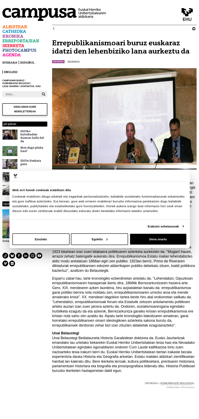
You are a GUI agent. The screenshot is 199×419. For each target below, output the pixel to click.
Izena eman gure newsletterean (25, 109)
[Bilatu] (21, 94)
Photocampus (19, 50)
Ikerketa (13, 45)
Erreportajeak (20, 40)
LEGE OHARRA (10, 86)
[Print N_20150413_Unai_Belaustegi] (194, 28)
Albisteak (14, 26)
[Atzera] (53, 28)
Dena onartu (158, 239)
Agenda (11, 54)
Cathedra (14, 31)
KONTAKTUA (27, 86)
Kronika (12, 36)
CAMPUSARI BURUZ (13, 80)
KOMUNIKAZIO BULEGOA (16, 83)
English (10, 72)
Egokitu (100, 239)
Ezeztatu (41, 239)
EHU (38, 86)
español (27, 62)
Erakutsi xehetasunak (163, 226)
